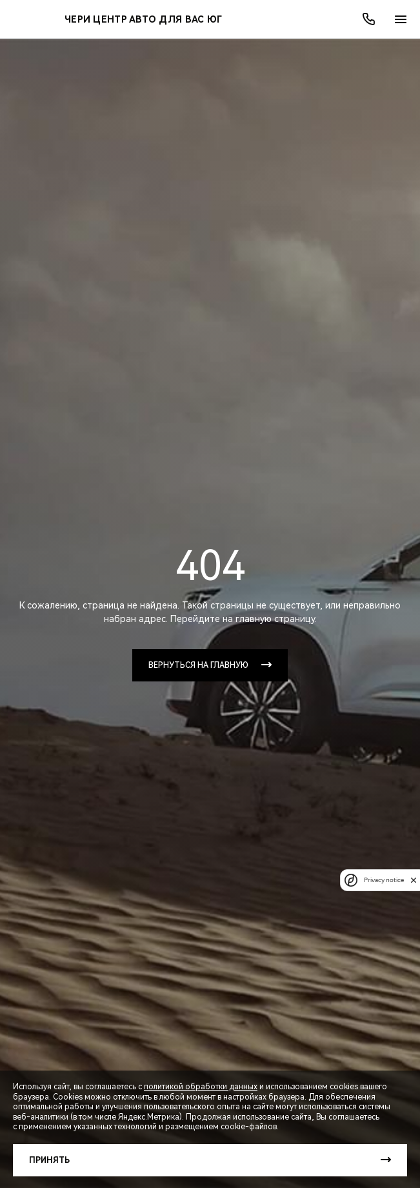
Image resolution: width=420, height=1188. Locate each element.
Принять (49, 1160)
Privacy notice (384, 879)
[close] (413, 880)
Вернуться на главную (198, 665)
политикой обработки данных (200, 1086)
